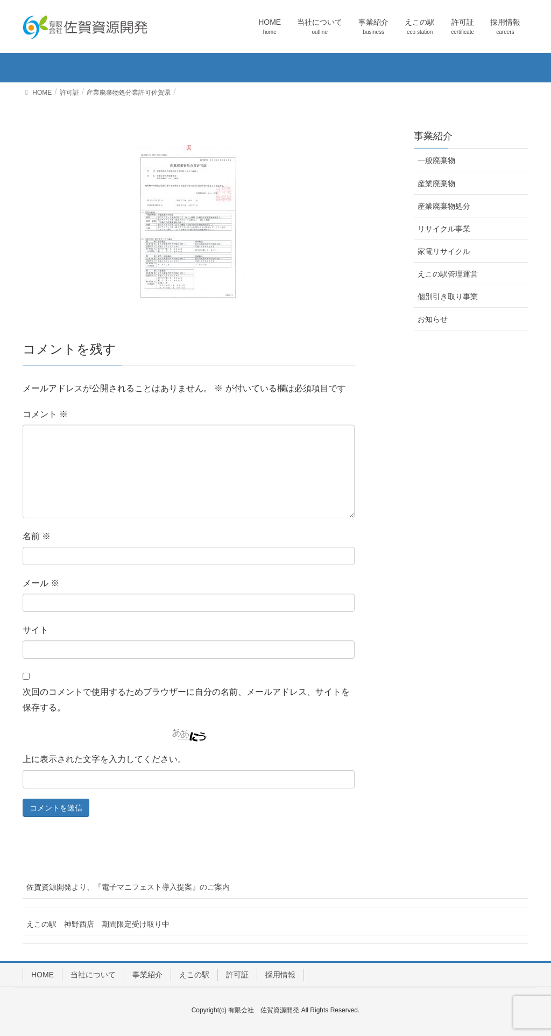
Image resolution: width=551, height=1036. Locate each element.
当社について (93, 974)
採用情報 (280, 974)
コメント (45, 414)
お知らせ (433, 319)
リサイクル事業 (444, 228)
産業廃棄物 (436, 183)
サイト (35, 630)
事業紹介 (147, 974)
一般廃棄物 (436, 160)
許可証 (237, 974)
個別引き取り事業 (448, 296)
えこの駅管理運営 (448, 274)
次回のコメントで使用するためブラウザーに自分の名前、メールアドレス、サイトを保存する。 (186, 699)
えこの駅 (194, 974)
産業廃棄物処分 (444, 206)
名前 (37, 536)
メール (41, 583)
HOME (42, 974)
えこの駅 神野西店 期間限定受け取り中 (97, 924)
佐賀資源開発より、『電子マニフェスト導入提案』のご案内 (128, 887)
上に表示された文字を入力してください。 (104, 759)
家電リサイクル (444, 251)
